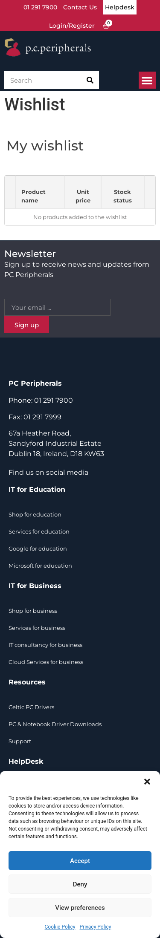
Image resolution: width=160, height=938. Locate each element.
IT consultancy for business (45, 644)
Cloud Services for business (46, 661)
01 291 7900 (40, 7)
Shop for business (33, 610)
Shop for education (35, 514)
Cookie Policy (60, 927)
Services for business (37, 627)
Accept (80, 861)
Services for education (39, 531)
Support (20, 741)
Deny (80, 884)
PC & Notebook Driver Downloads (55, 724)
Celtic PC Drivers (31, 707)
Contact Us (80, 7)
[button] (147, 781)
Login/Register (72, 25)
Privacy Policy (95, 927)
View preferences (80, 908)
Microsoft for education (40, 565)
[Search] (90, 80)
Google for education (38, 548)
